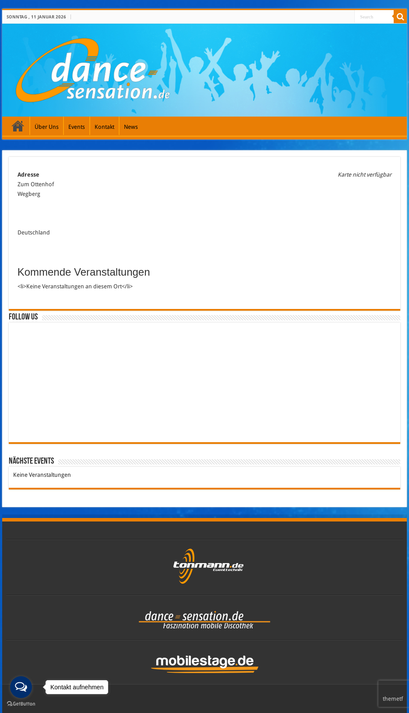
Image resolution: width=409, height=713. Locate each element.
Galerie (18, 126)
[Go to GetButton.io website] (21, 704)
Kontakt (104, 127)
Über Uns (47, 127)
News (131, 127)
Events (76, 127)
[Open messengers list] (21, 687)
